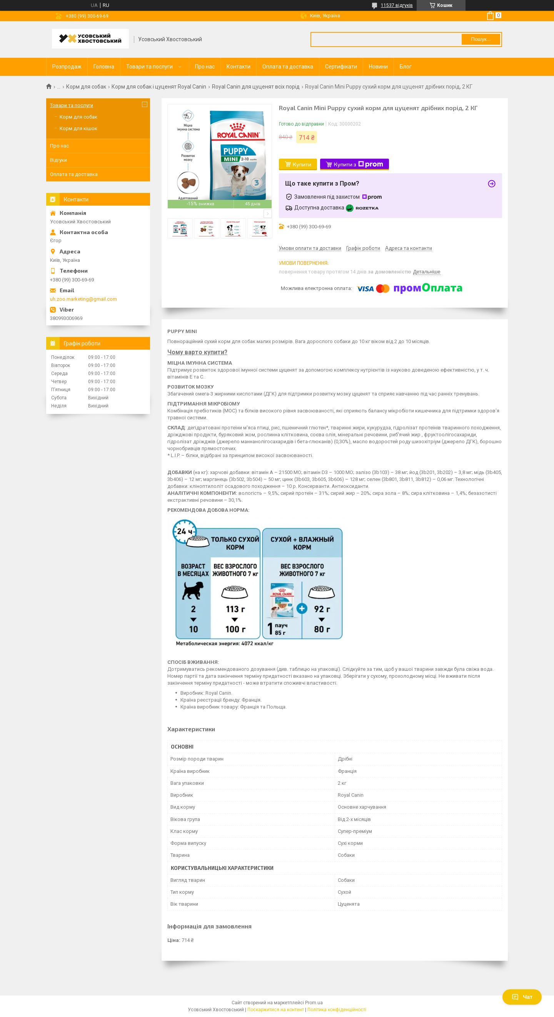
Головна (103, 67)
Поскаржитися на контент (275, 1009)
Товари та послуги (149, 67)
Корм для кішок (78, 128)
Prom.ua (314, 1002)
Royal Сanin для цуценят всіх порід (256, 87)
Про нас (205, 67)
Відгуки (58, 160)
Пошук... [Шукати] (481, 39)
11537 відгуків (397, 5)
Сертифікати (341, 67)
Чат (522, 997)
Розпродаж (67, 67)
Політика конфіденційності (336, 1009)
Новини (378, 67)
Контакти (238, 67)
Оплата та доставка (287, 67)
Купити (302, 164)
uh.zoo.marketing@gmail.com (83, 299)
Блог (406, 67)
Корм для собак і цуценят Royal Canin (159, 87)
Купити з (358, 164)
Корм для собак (86, 87)
